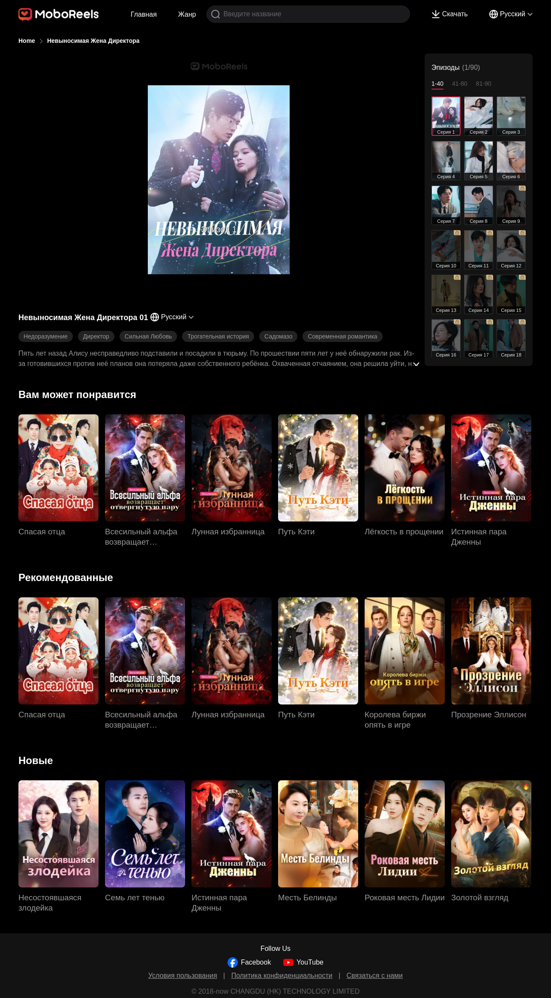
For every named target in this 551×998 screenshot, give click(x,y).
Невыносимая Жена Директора (93, 40)
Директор (96, 336)
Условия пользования (182, 975)
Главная (144, 14)
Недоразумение (46, 336)
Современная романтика (342, 336)
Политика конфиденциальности (281, 975)
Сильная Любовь (148, 336)
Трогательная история (218, 336)
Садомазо (278, 336)
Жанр (187, 14)
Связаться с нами (375, 975)
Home (26, 40)
